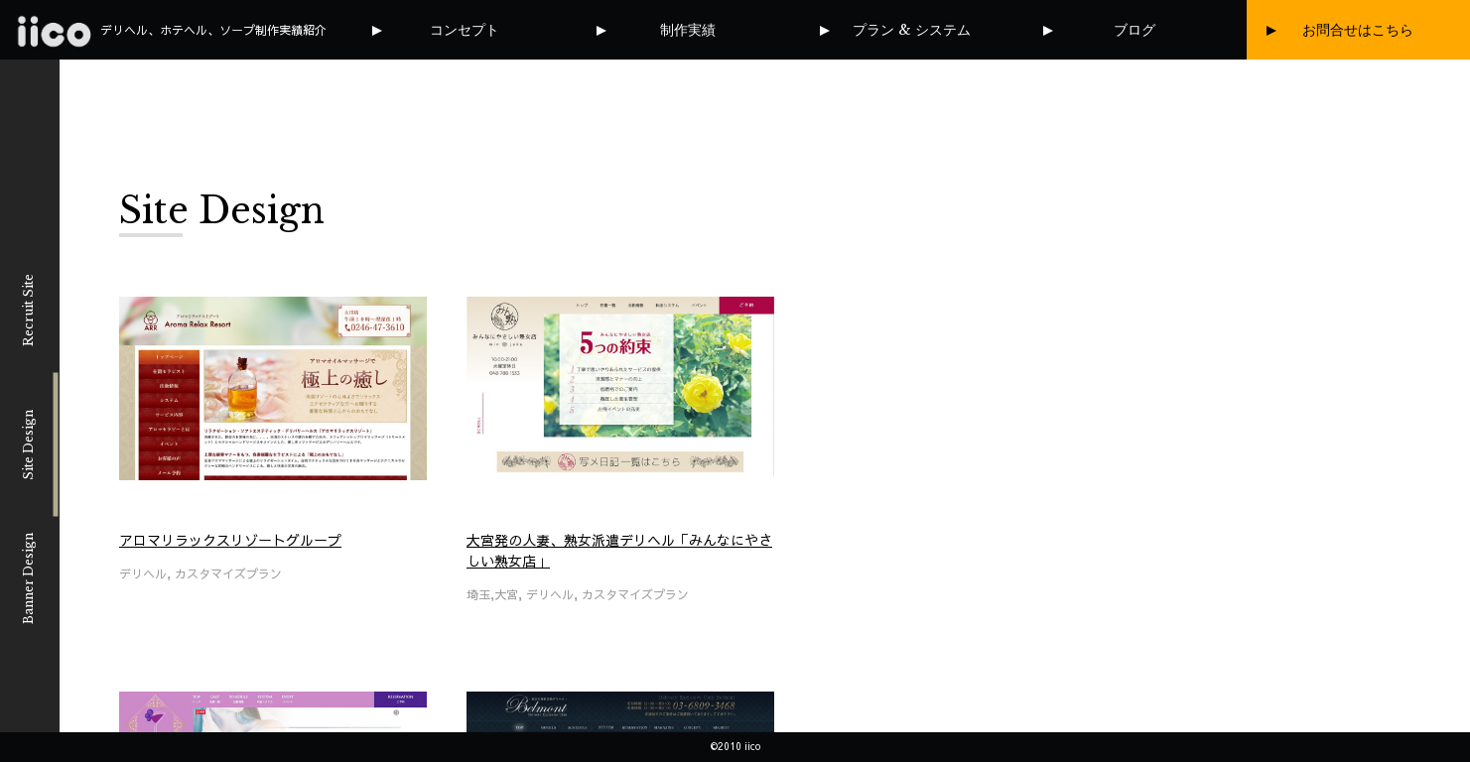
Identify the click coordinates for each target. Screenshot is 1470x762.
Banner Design (28, 578)
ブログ (1134, 30)
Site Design (28, 444)
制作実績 (688, 30)
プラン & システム (912, 30)
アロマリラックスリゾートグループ (230, 540)
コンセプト (464, 30)
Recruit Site (28, 310)
